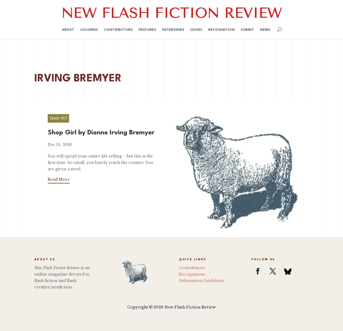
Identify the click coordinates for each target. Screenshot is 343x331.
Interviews (173, 30)
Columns (89, 30)
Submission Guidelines (201, 280)
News (265, 30)
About (68, 30)
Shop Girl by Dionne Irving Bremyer (101, 133)
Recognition (221, 30)
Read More (59, 179)
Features (147, 30)
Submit (247, 30)
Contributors (118, 30)
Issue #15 (58, 118)
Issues (196, 30)
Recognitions (192, 274)
